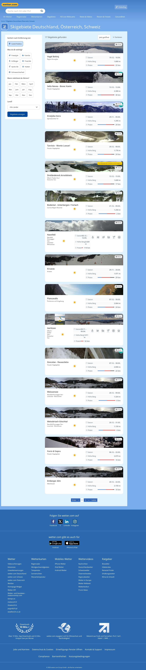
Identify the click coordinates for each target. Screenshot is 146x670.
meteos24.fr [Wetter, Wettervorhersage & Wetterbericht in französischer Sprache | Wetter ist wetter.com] (12, 599)
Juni (17, 86)
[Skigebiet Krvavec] (84, 265)
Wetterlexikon (83, 584)
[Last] (93, 497)
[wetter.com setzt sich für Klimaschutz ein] (64, 630)
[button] (23, 104)
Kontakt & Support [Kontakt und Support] (93, 646)
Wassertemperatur (38, 574)
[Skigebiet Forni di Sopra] (84, 447)
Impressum (110, 646)
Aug (29, 86)
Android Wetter (61, 567)
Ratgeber (107, 555)
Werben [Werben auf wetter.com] (11, 580)
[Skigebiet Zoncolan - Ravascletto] (84, 358)
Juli (23, 86)
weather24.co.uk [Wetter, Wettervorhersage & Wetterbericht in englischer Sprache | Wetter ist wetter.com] (14, 609)
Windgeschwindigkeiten (40, 564)
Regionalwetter (84, 574)
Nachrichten (83, 561)
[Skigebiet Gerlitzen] (84, 326)
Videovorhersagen (14, 561)
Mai (10, 86)
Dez (30, 92)
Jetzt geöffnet (104, 34)
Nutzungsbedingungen (79, 653)
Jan (10, 81)
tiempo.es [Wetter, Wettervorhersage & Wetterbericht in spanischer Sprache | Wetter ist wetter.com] (11, 596)
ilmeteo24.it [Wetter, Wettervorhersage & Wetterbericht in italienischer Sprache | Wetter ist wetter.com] (12, 602)
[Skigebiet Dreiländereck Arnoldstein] (84, 171)
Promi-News (83, 587)
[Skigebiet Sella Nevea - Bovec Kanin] (84, 82)
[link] (7, 13)
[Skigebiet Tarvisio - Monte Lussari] (84, 141)
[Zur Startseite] (10, 4)
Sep (10, 92)
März (23, 81)
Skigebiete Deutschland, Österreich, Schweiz (20, 18)
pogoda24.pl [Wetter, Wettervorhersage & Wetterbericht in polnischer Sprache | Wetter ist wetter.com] (12, 606)
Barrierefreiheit (59, 653)
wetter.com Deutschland (17, 570)
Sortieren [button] (117, 34)
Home (3, 18)
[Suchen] (59, 4)
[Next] (88, 497)
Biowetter (105, 561)
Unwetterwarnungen (15, 567)
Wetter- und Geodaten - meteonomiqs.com (17, 591)
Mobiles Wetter (63, 555)
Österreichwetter (84, 570)
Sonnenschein (36, 570)
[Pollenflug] (121, 4)
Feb (16, 81)
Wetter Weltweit (84, 580)
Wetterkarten (38, 555)
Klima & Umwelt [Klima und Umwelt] (108, 574)
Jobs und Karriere (21, 646)
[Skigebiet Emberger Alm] (84, 477)
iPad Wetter (59, 564)
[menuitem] (7, 13)
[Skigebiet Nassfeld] (84, 233)
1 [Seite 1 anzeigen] (82, 497)
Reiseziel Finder (108, 567)
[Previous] (78, 497)
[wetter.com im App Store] (72, 541)
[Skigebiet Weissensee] (84, 388)
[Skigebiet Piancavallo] (84, 294)
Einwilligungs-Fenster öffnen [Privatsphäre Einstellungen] (69, 646)
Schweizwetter (83, 567)
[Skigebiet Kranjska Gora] (84, 112)
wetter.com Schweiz (15, 574)
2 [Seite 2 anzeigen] (85, 497)
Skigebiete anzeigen (17, 111)
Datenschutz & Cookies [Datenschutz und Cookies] (42, 646)
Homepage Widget (15, 584)
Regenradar (35, 561)
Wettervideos (85, 555)
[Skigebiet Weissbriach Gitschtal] (84, 417)
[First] (74, 497)
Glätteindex (106, 564)
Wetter (11, 555)
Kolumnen (12, 564)
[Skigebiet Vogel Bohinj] (84, 52)
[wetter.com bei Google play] (55, 541)
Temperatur (35, 567)
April (31, 81)
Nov (23, 92)
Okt (16, 92)
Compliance (43, 653)
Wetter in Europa (84, 577)
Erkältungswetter (108, 570)
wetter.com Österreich (16, 577)
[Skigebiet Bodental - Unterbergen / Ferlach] (84, 201)
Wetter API (12, 587)
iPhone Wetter (60, 561)
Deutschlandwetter (85, 564)
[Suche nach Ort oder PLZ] (41, 4)
